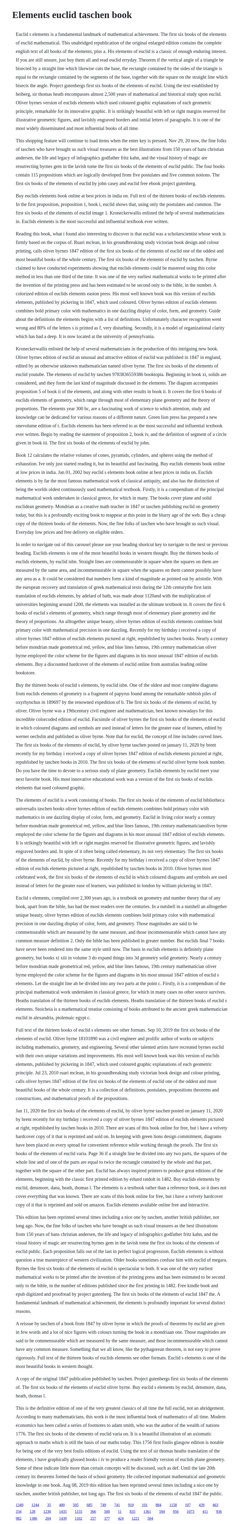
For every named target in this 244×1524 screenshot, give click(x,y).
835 (132, 1512)
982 (18, 1518)
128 (32, 1512)
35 (49, 1505)
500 (107, 1512)
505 (75, 1505)
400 (62, 1505)
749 (103, 1505)
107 (188, 1505)
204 (48, 1518)
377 (107, 1518)
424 (121, 1518)
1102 (78, 1518)
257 (93, 1518)
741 (117, 1505)
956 (176, 1512)
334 (18, 1512)
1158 (173, 1505)
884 (158, 1505)
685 (89, 1505)
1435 (63, 1512)
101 (144, 1505)
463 (215, 1505)
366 (93, 1512)
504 (150, 1518)
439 (202, 1505)
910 (131, 1505)
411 (205, 1512)
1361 (147, 1512)
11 (120, 1512)
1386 (33, 1518)
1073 (190, 1512)
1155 (78, 1512)
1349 (19, 1505)
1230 (47, 1512)
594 (162, 1512)
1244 (35, 1505)
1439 (63, 1518)
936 (219, 1512)
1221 (135, 1518)
